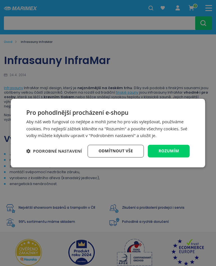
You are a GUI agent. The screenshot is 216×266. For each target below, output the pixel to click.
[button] (54, 151)
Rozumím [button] (169, 150)
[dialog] (108, 133)
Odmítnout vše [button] (116, 150)
